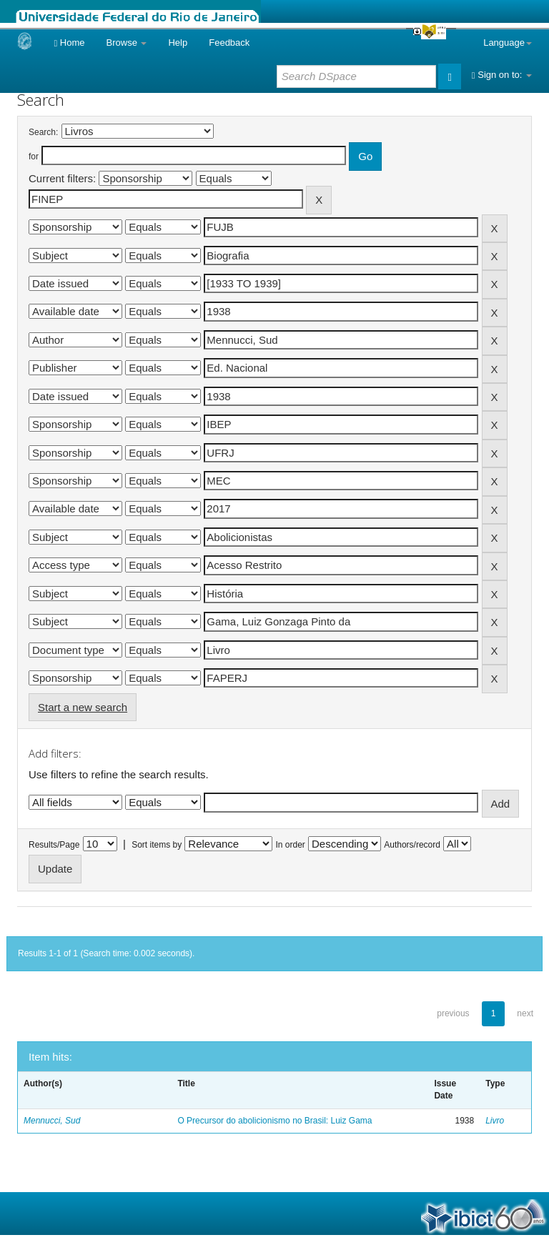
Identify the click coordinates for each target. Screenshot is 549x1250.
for (34, 157)
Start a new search (82, 707)
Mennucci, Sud (52, 1121)
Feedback (229, 42)
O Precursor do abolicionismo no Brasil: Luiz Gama (274, 1121)
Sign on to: (502, 74)
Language (507, 42)
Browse (127, 42)
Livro (494, 1121)
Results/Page (54, 845)
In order (290, 845)
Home (69, 42)
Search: (43, 132)
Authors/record (412, 845)
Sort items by (157, 845)
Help (177, 42)
